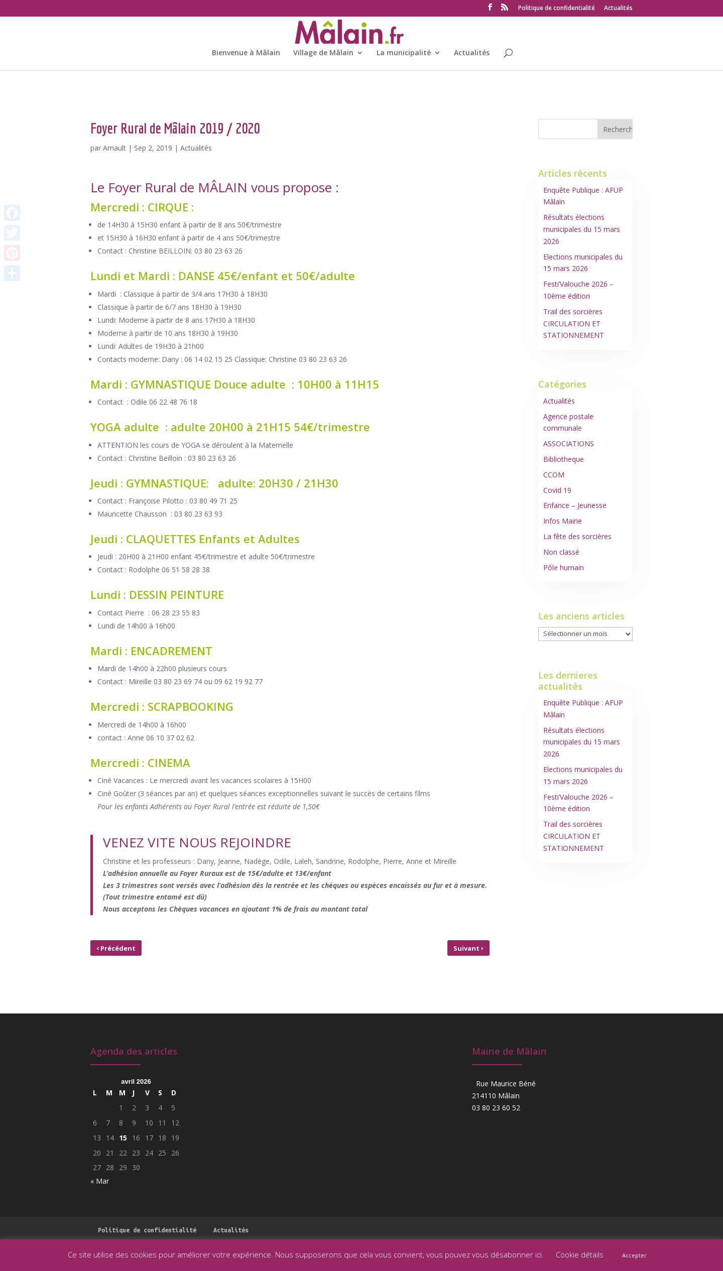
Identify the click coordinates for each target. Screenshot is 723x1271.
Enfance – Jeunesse (575, 505)
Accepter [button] (634, 1255)
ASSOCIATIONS (568, 443)
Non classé (561, 552)
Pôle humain (563, 567)
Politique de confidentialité (556, 8)
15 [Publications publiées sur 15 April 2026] (123, 1137)
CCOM (553, 474)
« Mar (99, 1181)
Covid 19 (557, 490)
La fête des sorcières (577, 536)
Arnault (114, 148)
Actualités (618, 8)
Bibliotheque (563, 459)
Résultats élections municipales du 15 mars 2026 (581, 229)
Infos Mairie (562, 521)
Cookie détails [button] (580, 1254)
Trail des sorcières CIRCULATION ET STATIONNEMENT (573, 323)
